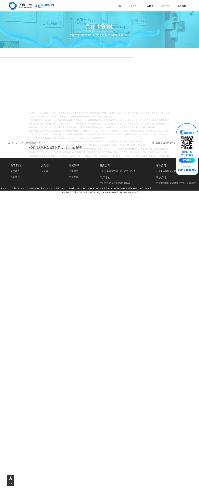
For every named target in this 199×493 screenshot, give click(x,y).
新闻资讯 (165, 6)
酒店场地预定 (146, 188)
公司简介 (135, 6)
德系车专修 (104, 188)
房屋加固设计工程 (77, 188)
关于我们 (16, 165)
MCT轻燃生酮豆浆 (119, 188)
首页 (120, 6)
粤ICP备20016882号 (129, 192)
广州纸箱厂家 (33, 188)
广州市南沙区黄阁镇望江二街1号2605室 (176, 183)
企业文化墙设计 (61, 188)
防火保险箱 (133, 188)
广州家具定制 (92, 188)
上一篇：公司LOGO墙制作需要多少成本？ (26, 143)
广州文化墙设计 (19, 188)
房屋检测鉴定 (46, 188)
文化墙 (150, 6)
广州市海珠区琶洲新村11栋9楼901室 (174, 171)
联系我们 (182, 6)
